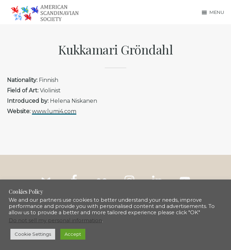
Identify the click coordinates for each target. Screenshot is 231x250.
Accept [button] (73, 234)
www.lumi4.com (54, 111)
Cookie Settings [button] (33, 234)
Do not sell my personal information (55, 220)
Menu (216, 12)
